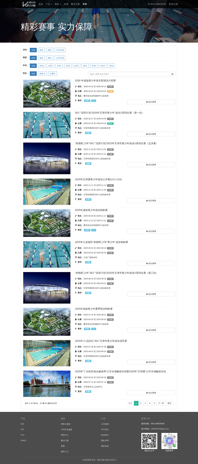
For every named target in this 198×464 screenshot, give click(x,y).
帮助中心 (65, 435)
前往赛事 (151, 102)
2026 (42, 66)
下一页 (161, 403)
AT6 (22, 424)
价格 (66, 4)
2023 (68, 66)
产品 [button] (49, 4)
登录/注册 (173, 4)
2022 (76, 66)
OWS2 (23, 440)
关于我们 (105, 429)
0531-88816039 (157, 4)
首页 (40, 4)
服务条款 (105, 446)
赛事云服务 (66, 424)
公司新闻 (105, 424)
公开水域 (60, 50)
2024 (59, 66)
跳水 (50, 50)
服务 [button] (58, 4)
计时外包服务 (66, 429)
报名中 (42, 73)
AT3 (22, 429)
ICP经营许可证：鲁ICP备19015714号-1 (99, 460)
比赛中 (53, 73)
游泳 (41, 50)
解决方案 (75, 4)
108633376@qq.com (160, 429)
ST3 (22, 435)
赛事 (85, 4)
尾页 (169, 403)
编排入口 (65, 451)
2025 (50, 66)
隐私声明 (105, 440)
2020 (94, 66)
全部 (33, 50)
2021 (85, 66)
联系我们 (105, 435)
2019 (102, 66)
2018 (111, 66)
